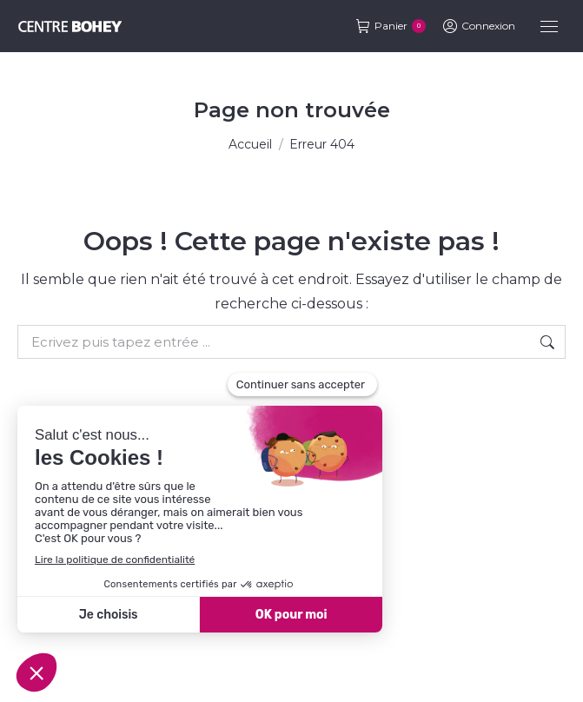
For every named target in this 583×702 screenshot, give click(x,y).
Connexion (479, 26)
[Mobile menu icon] (549, 26)
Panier (391, 26)
